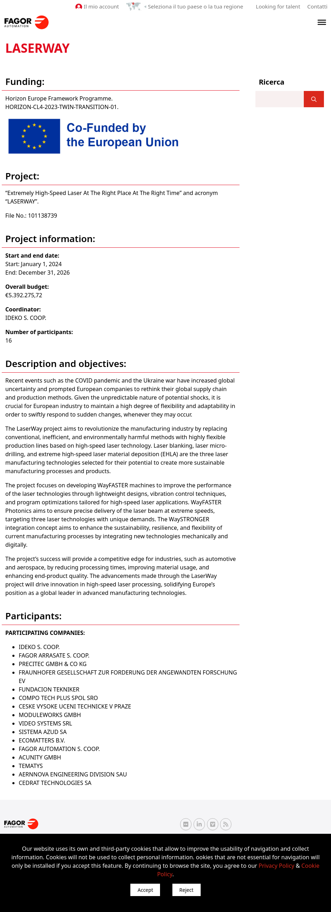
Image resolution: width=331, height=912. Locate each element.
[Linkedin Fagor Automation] (199, 824)
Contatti (317, 6)
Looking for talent (278, 6)
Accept (145, 890)
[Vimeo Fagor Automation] (212, 824)
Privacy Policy (276, 866)
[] (314, 99)
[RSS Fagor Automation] (225, 824)
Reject (186, 890)
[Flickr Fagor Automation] (185, 824)
